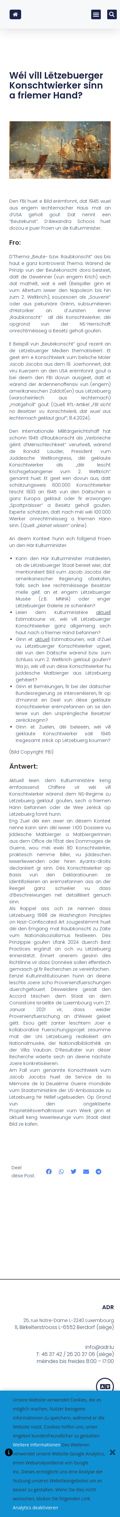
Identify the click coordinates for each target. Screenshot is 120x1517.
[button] (96, 14)
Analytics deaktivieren (35, 1507)
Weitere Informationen (36, 1445)
